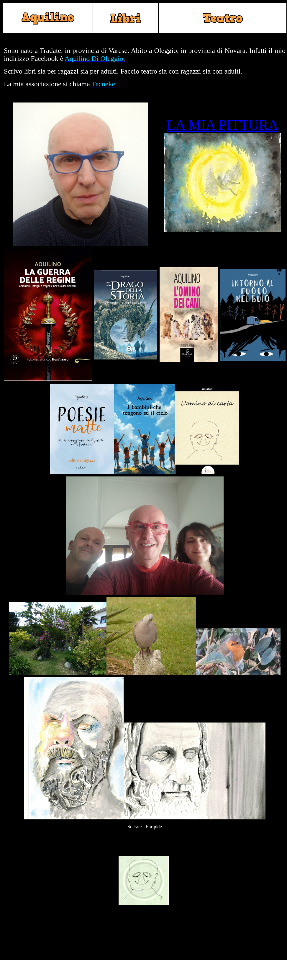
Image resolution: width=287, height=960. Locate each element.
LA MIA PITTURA (222, 125)
